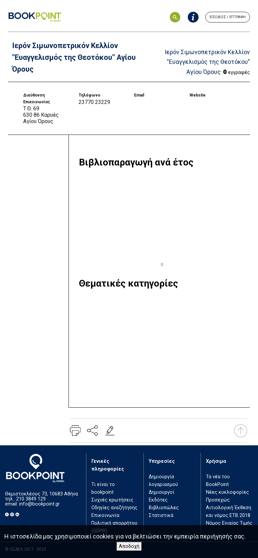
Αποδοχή (129, 546)
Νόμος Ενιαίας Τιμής (229, 523)
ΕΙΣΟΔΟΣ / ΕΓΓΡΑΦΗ (228, 17)
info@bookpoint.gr (39, 504)
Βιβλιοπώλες (164, 508)
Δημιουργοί (161, 492)
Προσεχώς (218, 500)
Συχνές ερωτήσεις (112, 500)
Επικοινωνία (105, 515)
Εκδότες (158, 500)
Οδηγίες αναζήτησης (114, 508)
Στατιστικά (161, 515)
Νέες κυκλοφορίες (227, 492)
